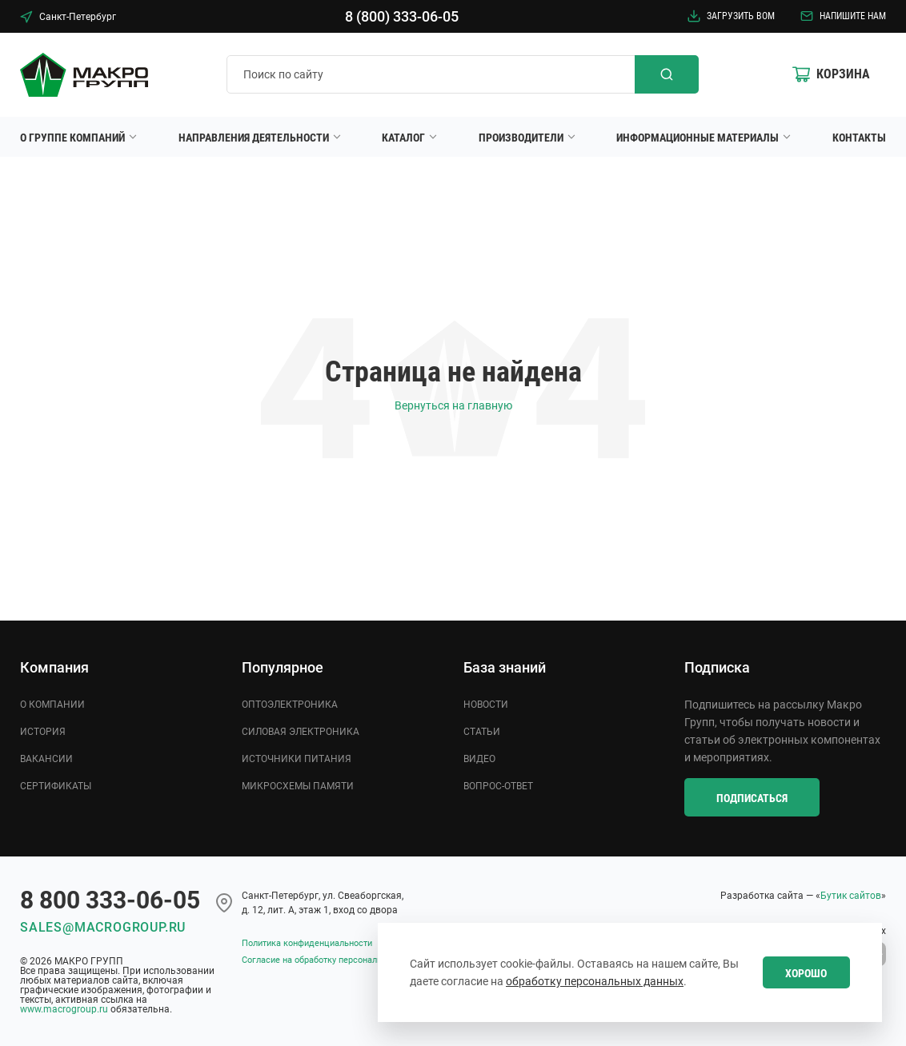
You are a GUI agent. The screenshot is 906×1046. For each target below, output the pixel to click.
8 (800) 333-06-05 (402, 16)
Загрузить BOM (731, 16)
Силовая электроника (300, 731)
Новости (485, 704)
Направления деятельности (253, 137)
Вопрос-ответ (498, 786)
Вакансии (46, 759)
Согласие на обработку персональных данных (336, 960)
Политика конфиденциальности (307, 943)
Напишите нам (843, 16)
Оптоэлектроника (290, 704)
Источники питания (296, 759)
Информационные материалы (697, 137)
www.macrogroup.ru (64, 1009)
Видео (479, 759)
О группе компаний (72, 137)
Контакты (859, 137)
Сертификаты (55, 786)
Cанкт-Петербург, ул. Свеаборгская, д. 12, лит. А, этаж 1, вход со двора (322, 903)
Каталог (403, 137)
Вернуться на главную (453, 405)
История (43, 731)
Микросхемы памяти (298, 786)
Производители (521, 137)
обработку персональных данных (595, 981)
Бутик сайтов (850, 895)
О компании (52, 704)
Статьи (481, 731)
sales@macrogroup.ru (103, 927)
